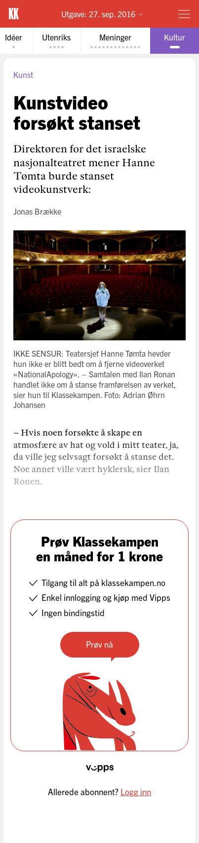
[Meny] (184, 14)
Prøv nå (99, 644)
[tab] (56, 41)
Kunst (23, 74)
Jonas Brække (37, 211)
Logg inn (135, 791)
